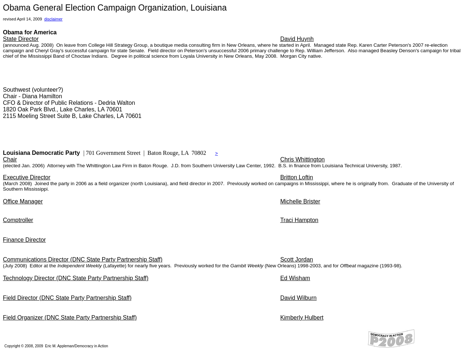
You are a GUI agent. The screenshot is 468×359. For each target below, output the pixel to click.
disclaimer (53, 19)
